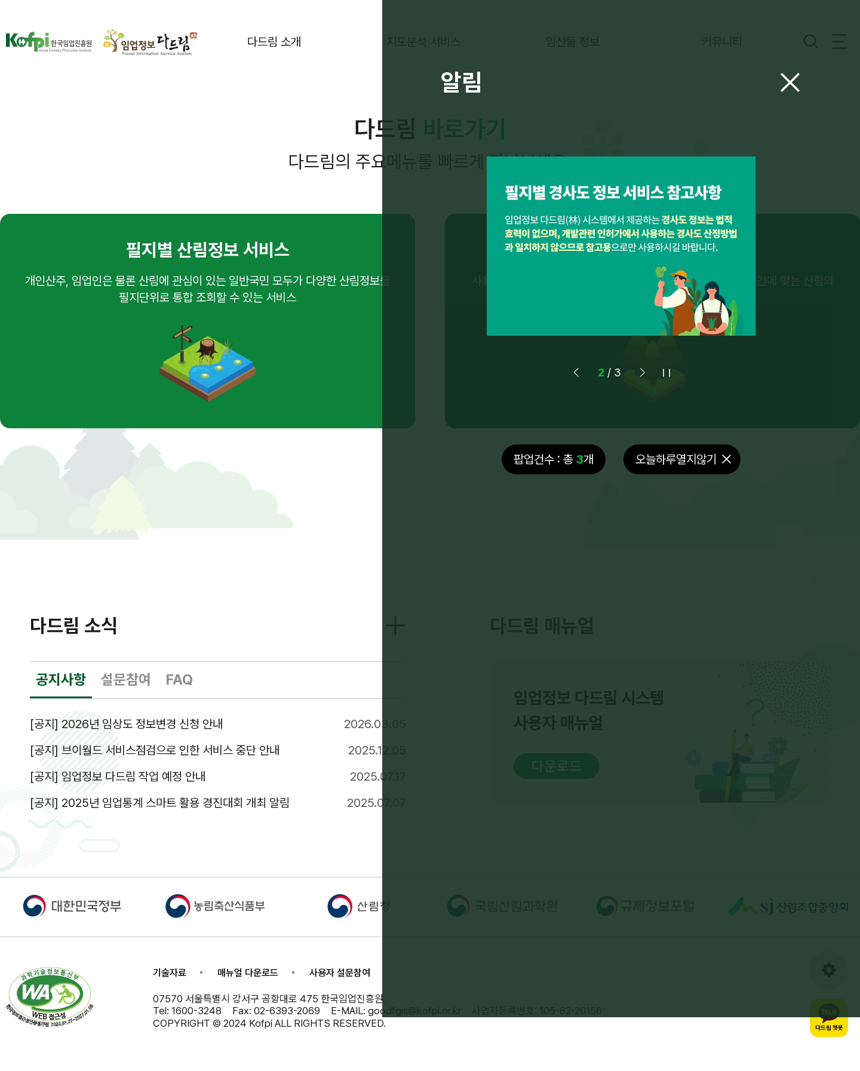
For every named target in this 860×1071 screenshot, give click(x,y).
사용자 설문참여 (339, 984)
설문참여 (126, 690)
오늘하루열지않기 (676, 463)
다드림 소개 (310, 42)
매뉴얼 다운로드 (247, 984)
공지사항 (61, 690)
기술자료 (169, 984)
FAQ (179, 690)
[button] (576, 376)
